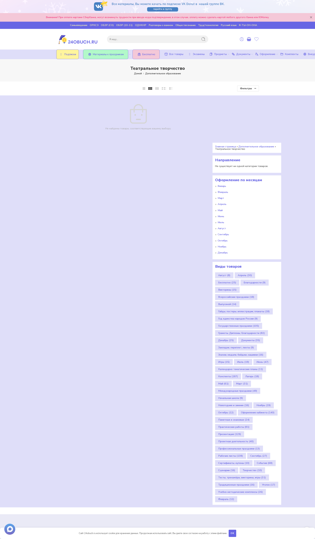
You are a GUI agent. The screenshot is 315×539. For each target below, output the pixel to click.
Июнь (221, 169)
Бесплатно (146, 54)
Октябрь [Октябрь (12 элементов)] (226, 365)
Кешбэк (115, 489)
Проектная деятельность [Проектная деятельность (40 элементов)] (236, 394)
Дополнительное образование (163, 73)
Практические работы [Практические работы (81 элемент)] (233, 380)
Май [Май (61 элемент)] (223, 336)
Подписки (67, 54)
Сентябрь (223, 187)
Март (221, 151)
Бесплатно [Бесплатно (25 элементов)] (227, 235)
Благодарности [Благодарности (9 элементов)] (255, 235)
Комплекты (289, 54)
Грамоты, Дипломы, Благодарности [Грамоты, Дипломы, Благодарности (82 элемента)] (241, 286)
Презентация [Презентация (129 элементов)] (229, 387)
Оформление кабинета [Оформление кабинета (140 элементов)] (257, 365)
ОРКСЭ (94, 25)
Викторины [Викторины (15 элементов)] (227, 242)
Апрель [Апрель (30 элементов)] (245, 228)
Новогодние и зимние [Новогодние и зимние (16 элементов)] (233, 358)
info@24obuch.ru (86, 502)
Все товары (173, 54)
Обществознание (185, 25)
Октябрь (223, 193)
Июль (221, 175)
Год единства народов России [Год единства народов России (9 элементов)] (238, 271)
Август (222, 181)
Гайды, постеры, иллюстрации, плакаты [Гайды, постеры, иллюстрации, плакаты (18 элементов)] (244, 264)
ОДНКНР (140, 25)
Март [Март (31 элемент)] (242, 336)
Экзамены (196, 54)
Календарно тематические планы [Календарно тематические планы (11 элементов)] (240, 322)
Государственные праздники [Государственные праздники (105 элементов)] (238, 278)
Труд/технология (208, 25)
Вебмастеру (118, 501)
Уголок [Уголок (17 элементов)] (268, 437)
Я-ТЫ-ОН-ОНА (248, 25)
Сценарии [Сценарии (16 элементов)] (226, 423)
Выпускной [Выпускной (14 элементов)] (227, 257)
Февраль (223, 145)
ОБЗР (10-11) (124, 25)
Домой (138, 73)
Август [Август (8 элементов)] (224, 228)
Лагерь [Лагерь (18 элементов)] (252, 329)
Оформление (265, 54)
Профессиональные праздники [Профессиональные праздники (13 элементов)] (239, 401)
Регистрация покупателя (126, 485)
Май (220, 163)
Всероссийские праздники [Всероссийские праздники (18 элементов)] (236, 250)
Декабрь (223, 205)
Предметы (218, 54)
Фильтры (246, 88)
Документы (240, 54)
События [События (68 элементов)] (265, 416)
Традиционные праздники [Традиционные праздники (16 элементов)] (236, 437)
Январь (222, 138)
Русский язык (229, 25)
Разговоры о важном (161, 25)
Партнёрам (117, 497)
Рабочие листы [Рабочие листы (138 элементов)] (230, 408)
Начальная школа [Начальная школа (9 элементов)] (230, 351)
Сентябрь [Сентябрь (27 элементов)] (258, 408)
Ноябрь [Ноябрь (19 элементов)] (263, 358)
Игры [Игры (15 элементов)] (224, 315)
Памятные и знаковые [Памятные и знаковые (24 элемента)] (234, 372)
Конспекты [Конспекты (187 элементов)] (228, 329)
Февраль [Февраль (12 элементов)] (226, 452)
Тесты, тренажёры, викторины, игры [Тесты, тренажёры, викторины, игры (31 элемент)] (242, 430)
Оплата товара (120, 493)
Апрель (222, 157)
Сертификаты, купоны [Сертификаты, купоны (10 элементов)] (233, 416)
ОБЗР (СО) (107, 25)
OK (232, 533)
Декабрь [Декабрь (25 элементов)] (226, 293)
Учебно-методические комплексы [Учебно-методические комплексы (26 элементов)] (240, 445)
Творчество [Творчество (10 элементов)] (252, 423)
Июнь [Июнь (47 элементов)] (262, 315)
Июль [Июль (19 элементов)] (243, 315)
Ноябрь (222, 199)
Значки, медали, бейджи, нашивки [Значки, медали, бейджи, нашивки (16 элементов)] (240, 307)
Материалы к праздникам (108, 54)
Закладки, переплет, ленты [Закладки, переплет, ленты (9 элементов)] (236, 300)
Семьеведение (78, 25)
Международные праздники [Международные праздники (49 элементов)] (237, 343)
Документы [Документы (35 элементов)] (250, 293)
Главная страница (225, 99)
